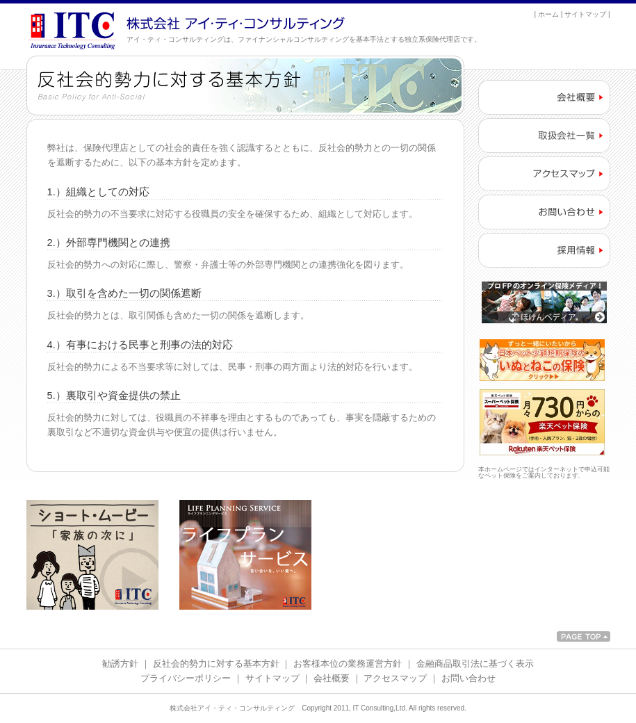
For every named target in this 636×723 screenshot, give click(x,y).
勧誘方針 (120, 663)
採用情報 (544, 250)
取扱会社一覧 (544, 135)
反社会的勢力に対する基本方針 (216, 663)
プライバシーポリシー (185, 678)
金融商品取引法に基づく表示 (475, 663)
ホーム (548, 14)
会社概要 (544, 97)
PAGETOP (583, 636)
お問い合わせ (544, 212)
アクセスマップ (544, 173)
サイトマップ (585, 14)
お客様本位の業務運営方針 (347, 663)
